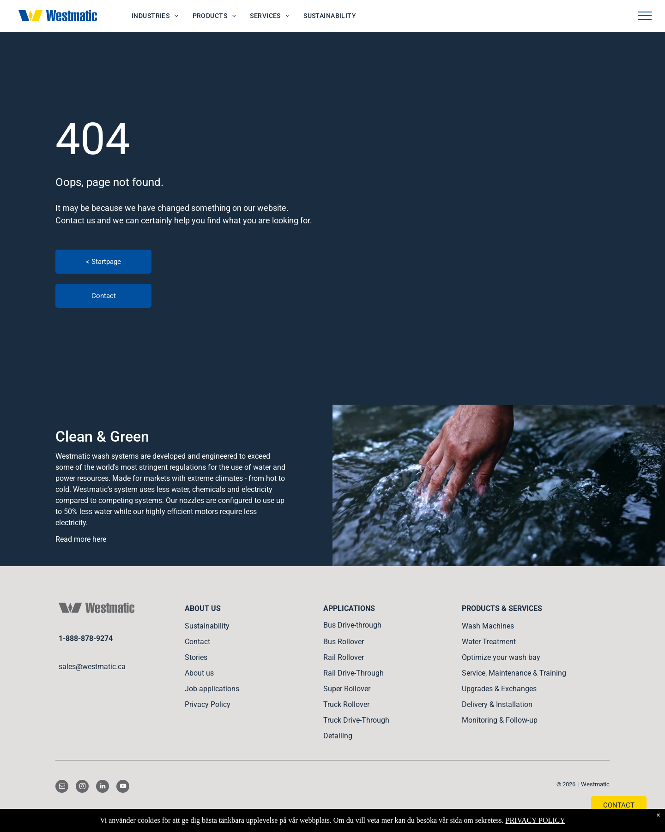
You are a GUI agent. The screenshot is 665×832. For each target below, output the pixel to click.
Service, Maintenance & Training (514, 673)
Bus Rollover (343, 641)
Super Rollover (346, 688)
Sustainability (207, 626)
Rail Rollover (343, 657)
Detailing (337, 735)
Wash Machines (488, 626)
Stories (196, 657)
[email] (61, 787)
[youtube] (122, 787)
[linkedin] (102, 787)
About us (199, 673)
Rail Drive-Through (353, 673)
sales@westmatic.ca (92, 666)
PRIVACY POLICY (535, 820)
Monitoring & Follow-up (500, 720)
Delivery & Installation (497, 704)
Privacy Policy (207, 704)
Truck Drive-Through (356, 720)
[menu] (645, 16)
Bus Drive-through (352, 625)
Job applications (212, 688)
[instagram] (82, 787)
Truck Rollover (346, 704)
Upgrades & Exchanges (499, 688)
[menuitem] (155, 16)
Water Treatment (489, 641)
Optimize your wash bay (501, 657)
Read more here (80, 539)
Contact (197, 641)
